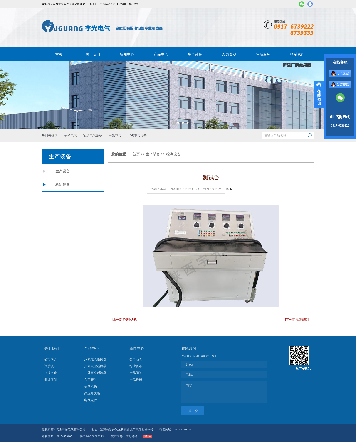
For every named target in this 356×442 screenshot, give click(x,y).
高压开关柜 (92, 393)
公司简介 (50, 359)
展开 (319, 94)
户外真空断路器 (95, 373)
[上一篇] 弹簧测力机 (124, 319)
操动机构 (90, 386)
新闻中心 (127, 54)
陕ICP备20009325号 (92, 436)
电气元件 (90, 400)
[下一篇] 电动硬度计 (297, 319)
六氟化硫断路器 (95, 359)
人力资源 (229, 54)
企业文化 (50, 373)
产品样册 (135, 379)
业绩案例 (50, 379)
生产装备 (195, 54)
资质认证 (50, 366)
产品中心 (161, 54)
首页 (58, 54)
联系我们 (297, 54)
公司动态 (135, 359)
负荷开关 (90, 379)
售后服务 (263, 54)
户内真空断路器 (95, 366)
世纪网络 (131, 436)
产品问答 (135, 373)
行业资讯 (135, 366)
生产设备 (62, 171)
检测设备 (62, 185)
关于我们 (93, 54)
